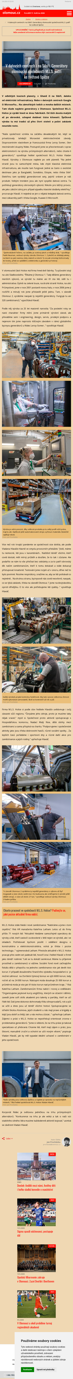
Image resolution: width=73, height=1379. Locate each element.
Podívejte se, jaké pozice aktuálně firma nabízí (34, 912)
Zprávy (28, 19)
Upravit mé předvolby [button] (45, 1369)
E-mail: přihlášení (12, 1375)
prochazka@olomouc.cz (51, 1144)
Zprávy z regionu (41, 19)
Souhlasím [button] (27, 1369)
